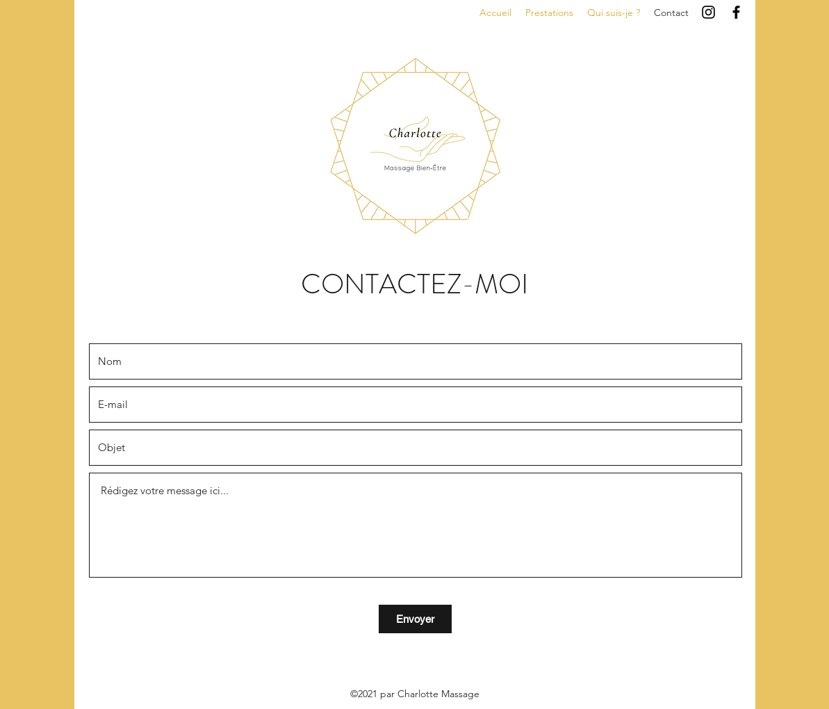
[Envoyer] (415, 619)
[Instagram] (708, 12)
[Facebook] (736, 12)
